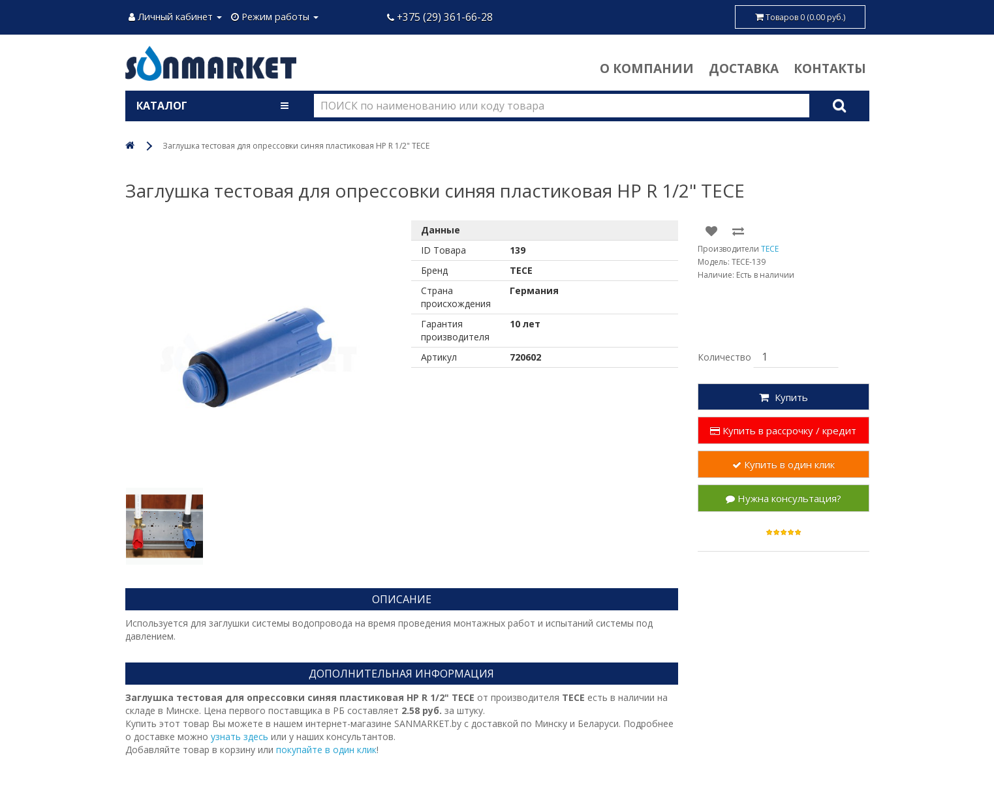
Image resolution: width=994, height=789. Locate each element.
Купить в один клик (783, 464)
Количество (724, 357)
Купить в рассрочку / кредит (783, 430)
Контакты (830, 68)
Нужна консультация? (783, 498)
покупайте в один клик (326, 749)
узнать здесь (239, 736)
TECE (770, 248)
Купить (783, 397)
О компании (647, 68)
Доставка (744, 68)
